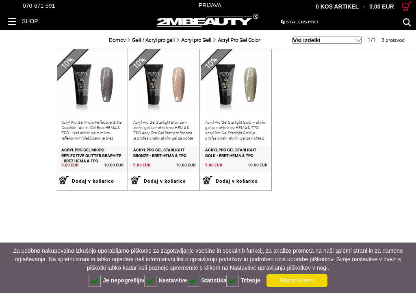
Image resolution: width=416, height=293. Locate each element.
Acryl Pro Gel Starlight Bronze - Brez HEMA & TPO (123, 164)
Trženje (243, 281)
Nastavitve (165, 281)
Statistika (206, 281)
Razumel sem (297, 280)
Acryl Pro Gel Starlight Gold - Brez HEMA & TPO (203, 164)
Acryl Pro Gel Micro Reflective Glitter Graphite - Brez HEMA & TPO (38, 167)
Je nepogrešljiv (116, 281)
